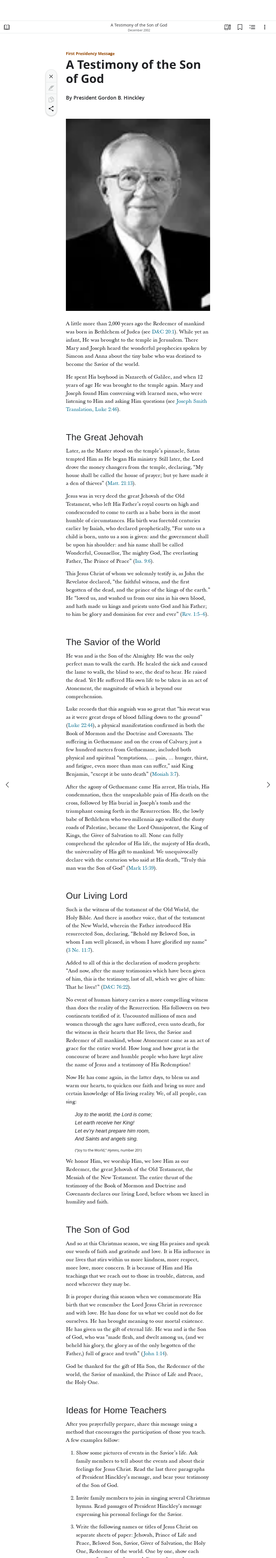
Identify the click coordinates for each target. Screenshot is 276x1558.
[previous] (8, 784)
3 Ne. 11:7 (79, 950)
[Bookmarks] (240, 27)
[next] (268, 784)
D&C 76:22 (115, 987)
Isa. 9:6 (143, 561)
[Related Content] (252, 27)
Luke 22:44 (80, 725)
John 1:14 (154, 1353)
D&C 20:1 (163, 331)
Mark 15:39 (141, 868)
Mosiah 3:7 (164, 774)
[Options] (264, 27)
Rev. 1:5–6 (193, 614)
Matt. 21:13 (120, 483)
